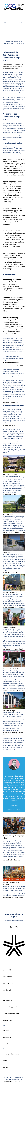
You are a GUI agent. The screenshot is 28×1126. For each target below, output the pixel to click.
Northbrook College (10, 592)
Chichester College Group (13, 1081)
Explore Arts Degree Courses (13, 898)
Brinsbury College (9, 627)
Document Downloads (11, 1054)
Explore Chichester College (12, 494)
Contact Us (14, 927)
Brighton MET (7, 552)
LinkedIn (6, 1044)
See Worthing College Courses (14, 532)
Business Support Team (11, 1007)
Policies (5, 1067)
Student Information (10, 426)
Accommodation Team (11, 1014)
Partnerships (7, 977)
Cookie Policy (7, 990)
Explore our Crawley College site (13, 734)
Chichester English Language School (13, 837)
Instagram (7, 1037)
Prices (5, 1061)
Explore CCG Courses (10, 402)
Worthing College (9, 514)
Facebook (6, 1030)
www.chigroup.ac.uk (11, 362)
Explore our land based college (14, 649)
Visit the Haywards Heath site (13, 691)
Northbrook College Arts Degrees (11, 883)
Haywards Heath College (12, 669)
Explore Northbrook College (13, 607)
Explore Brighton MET (10, 572)
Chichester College (10, 474)
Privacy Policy (8, 983)
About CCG (7, 970)
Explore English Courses (11, 860)
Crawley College (9, 711)
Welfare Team (8, 1020)
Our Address (7, 1000)
